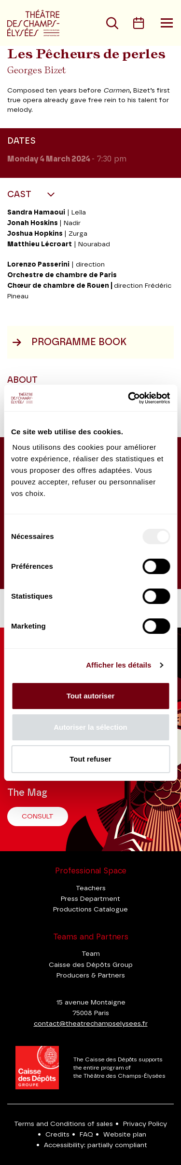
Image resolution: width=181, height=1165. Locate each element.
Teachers (91, 888)
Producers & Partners (90, 975)
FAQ (86, 1134)
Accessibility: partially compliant (95, 1145)
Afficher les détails (118, 665)
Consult (38, 816)
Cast (20, 194)
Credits (57, 1134)
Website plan (124, 1134)
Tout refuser (90, 759)
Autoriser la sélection (90, 727)
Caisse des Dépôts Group (91, 965)
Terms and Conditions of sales (63, 1124)
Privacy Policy (145, 1124)
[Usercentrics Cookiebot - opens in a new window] (129, 398)
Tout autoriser (91, 696)
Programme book (69, 342)
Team (91, 954)
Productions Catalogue (90, 909)
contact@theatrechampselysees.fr (91, 1023)
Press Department (90, 899)
